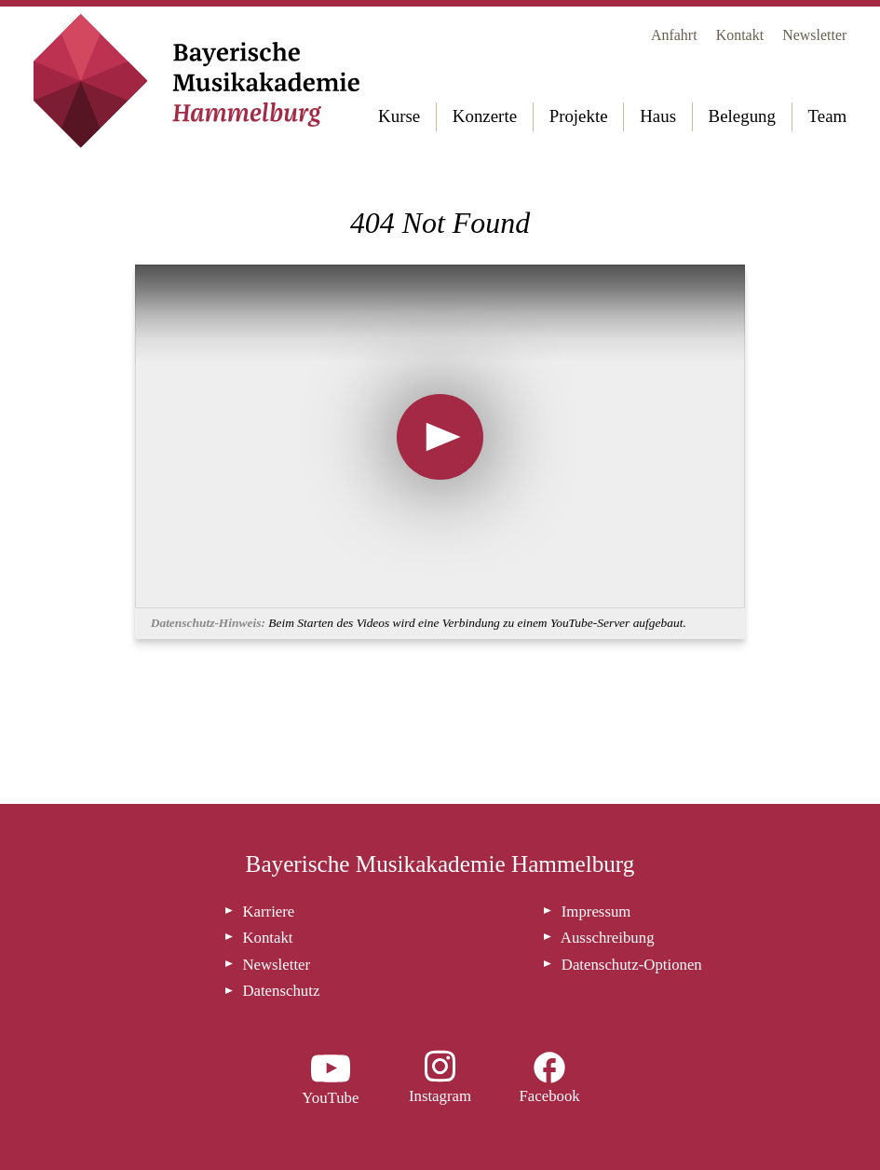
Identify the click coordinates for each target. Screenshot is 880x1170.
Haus (658, 116)
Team (827, 116)
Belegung (742, 116)
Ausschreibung (608, 937)
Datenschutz (280, 991)
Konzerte (485, 116)
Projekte (578, 116)
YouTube (330, 1098)
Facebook (549, 1096)
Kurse (399, 116)
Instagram (440, 1096)
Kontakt (740, 35)
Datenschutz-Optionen (632, 964)
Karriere (268, 911)
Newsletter (814, 35)
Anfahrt (674, 35)
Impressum (596, 911)
